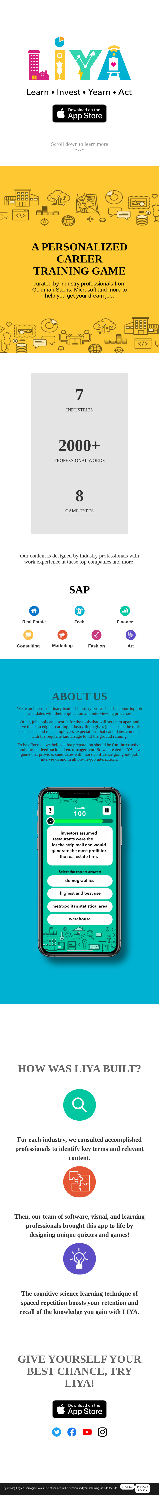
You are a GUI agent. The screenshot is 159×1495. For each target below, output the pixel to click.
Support (91, 1493)
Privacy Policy (58, 1493)
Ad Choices (102, 1493)
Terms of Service (76, 1493)
